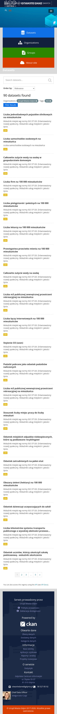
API (36, 585)
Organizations (28, 43)
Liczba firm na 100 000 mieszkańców (22, 181)
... (31, 574)
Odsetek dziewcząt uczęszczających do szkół (27, 506)
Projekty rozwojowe (28, 659)
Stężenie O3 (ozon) (13, 342)
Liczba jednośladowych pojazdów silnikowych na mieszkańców (27, 116)
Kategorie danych (28, 641)
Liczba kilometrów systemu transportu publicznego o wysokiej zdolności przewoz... (26, 529)
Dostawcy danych (28, 637)
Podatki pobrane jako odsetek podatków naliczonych (25, 366)
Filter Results (10, 105)
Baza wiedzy (28, 649)
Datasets (28, 33)
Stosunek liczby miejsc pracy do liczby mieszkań (23, 414)
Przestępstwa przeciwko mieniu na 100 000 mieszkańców (26, 250)
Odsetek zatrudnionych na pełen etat (23, 461)
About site (28, 63)
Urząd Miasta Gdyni (28, 603)
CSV (5, 130)
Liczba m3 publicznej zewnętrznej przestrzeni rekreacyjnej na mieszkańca (27, 296)
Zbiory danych (28, 634)
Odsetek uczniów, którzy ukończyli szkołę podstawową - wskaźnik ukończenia (25, 554)
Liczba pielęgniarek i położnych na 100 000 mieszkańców (26, 204)
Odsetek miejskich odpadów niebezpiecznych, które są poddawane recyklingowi (28, 438)
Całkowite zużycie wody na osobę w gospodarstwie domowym (22, 159)
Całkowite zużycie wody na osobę (21, 272)
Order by (7, 88)
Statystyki (28, 668)
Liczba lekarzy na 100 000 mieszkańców (24, 227)
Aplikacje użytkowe (28, 652)
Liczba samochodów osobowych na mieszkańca (22, 140)
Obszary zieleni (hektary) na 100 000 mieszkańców (22, 484)
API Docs (44, 585)
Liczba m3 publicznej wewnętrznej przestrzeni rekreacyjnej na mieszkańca (28, 390)
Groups (28, 53)
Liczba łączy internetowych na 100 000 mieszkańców (23, 320)
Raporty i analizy (28, 655)
